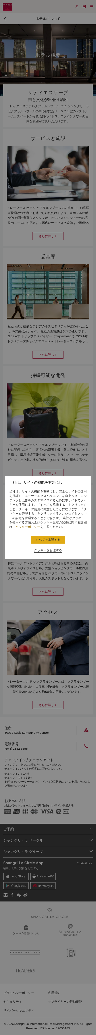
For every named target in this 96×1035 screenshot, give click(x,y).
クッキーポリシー (27, 527)
